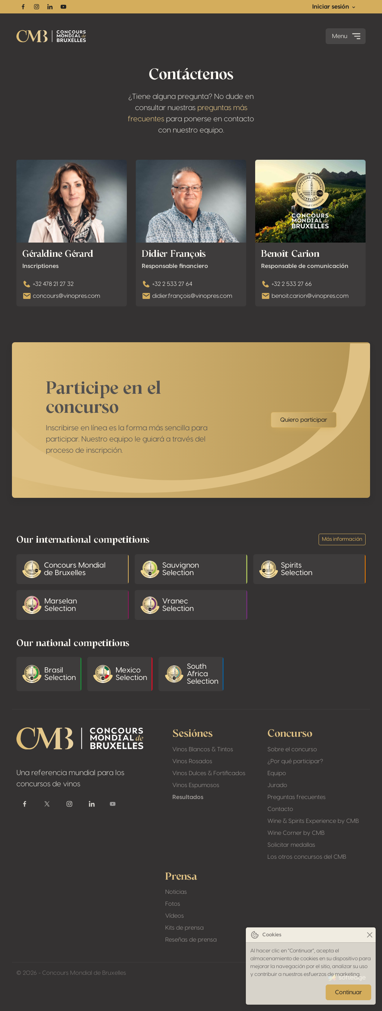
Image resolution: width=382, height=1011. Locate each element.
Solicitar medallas (291, 845)
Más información (342, 539)
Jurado (277, 785)
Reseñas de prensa (191, 940)
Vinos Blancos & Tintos (202, 749)
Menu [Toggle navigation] (347, 36)
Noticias (176, 892)
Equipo (276, 773)
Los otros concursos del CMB (306, 857)
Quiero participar (303, 433)
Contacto (280, 809)
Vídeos (174, 916)
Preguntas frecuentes (296, 797)
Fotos (172, 904)
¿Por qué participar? (295, 761)
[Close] (369, 935)
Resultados (187, 797)
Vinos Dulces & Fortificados (208, 773)
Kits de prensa (184, 928)
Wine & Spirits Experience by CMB (313, 821)
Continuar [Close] (348, 992)
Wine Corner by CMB (296, 833)
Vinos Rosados (192, 761)
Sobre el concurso (292, 749)
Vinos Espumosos (195, 785)
